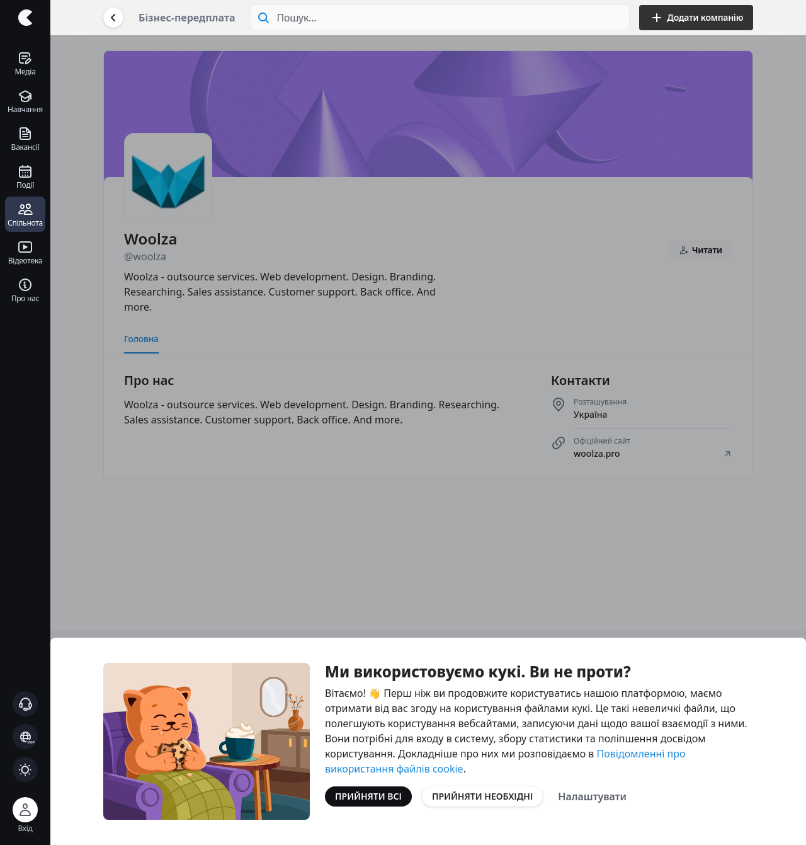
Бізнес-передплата (187, 18)
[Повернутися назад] (113, 18)
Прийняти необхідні (482, 796)
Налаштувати (592, 796)
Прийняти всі (368, 796)
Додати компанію (696, 17)
